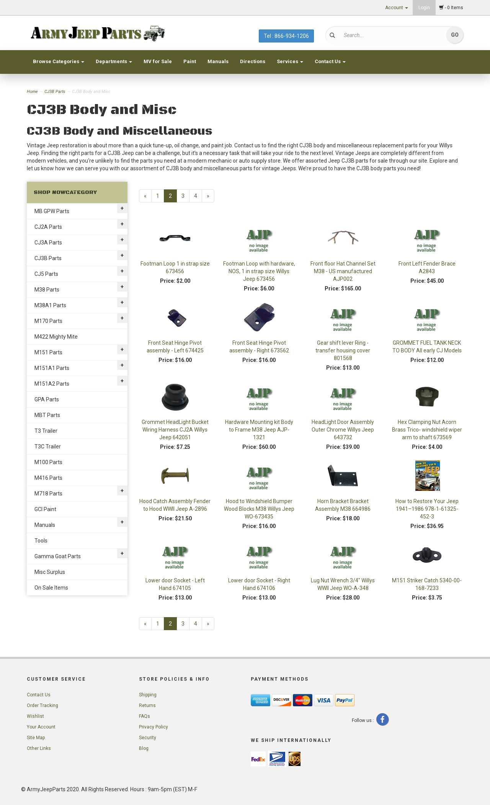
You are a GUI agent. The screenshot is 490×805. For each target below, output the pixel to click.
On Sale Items (51, 588)
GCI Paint (45, 509)
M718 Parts (48, 493)
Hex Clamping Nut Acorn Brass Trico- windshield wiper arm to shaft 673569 (427, 429)
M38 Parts (46, 290)
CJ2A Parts (48, 227)
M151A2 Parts (51, 384)
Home (33, 91)
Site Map (36, 737)
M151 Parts (48, 352)
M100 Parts (48, 462)
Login (424, 7)
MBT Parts (47, 415)
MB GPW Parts (51, 211)
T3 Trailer (45, 431)
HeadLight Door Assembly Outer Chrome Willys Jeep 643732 (343, 429)
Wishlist (35, 716)
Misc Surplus (49, 572)
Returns (147, 705)
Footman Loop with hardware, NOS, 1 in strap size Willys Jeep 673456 (259, 271)
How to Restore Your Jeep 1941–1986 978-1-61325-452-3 (427, 509)
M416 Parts (48, 478)
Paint (189, 61)
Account (396, 7)
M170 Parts (48, 321)
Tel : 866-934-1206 (286, 36)
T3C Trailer (47, 446)
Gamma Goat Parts (57, 556)
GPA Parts (46, 399)
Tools (40, 541)
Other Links (39, 748)
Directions (252, 61)
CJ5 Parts (46, 274)
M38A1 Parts (50, 305)
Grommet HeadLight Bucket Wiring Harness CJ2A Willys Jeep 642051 (175, 429)
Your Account (41, 727)
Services (290, 61)
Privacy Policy (153, 727)
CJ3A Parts (48, 243)
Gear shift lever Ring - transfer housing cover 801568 (342, 350)
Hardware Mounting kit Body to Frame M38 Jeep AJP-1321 (259, 429)
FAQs (144, 716)
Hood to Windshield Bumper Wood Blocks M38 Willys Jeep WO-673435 (259, 509)
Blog (144, 748)
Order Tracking (42, 705)
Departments (114, 61)
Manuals (218, 61)
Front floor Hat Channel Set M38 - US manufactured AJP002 (343, 271)
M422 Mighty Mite (56, 337)
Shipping (148, 694)
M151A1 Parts (51, 368)
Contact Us (330, 61)
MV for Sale (158, 61)
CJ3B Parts (54, 91)
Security (147, 737)
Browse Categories (58, 61)
